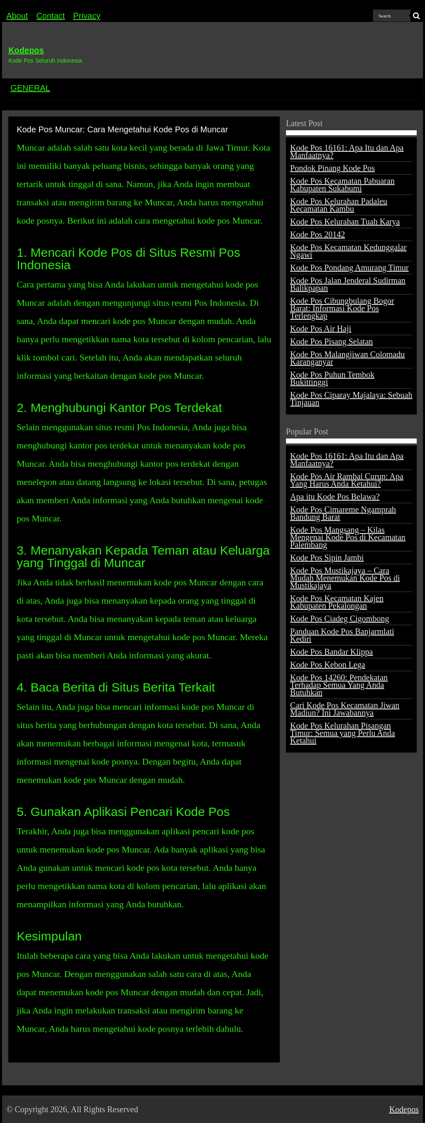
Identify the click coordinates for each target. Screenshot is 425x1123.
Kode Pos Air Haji (320, 328)
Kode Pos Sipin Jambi (327, 557)
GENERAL (30, 88)
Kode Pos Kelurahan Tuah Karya (345, 221)
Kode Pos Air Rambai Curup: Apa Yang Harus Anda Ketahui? (346, 480)
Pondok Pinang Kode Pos (332, 168)
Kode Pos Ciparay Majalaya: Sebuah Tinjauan (351, 398)
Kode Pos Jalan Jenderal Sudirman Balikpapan (347, 284)
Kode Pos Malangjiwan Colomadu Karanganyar (347, 358)
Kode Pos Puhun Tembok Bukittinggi (332, 378)
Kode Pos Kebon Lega (327, 664)
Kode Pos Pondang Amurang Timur (349, 267)
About (17, 15)
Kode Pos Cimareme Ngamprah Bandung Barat (343, 513)
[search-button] (416, 16)
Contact (50, 15)
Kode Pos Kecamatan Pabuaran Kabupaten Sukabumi (342, 184)
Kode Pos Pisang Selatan (331, 341)
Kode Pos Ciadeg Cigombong (339, 618)
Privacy (86, 15)
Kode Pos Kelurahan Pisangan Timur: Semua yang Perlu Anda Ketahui (342, 733)
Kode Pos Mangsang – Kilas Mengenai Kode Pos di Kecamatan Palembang (347, 537)
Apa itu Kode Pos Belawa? (335, 496)
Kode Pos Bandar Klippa (331, 651)
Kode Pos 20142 (317, 234)
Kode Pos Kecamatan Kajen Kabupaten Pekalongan (336, 602)
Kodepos (26, 50)
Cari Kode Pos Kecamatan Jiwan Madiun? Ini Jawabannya (344, 709)
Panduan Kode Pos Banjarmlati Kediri (342, 635)
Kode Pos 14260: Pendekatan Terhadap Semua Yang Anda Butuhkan (339, 685)
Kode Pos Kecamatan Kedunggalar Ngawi (348, 251)
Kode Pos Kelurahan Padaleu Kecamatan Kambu (338, 205)
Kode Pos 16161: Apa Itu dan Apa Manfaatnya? (346, 151)
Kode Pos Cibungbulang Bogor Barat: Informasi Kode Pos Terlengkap (342, 308)
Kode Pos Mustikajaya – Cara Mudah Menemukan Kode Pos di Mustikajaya (345, 578)
